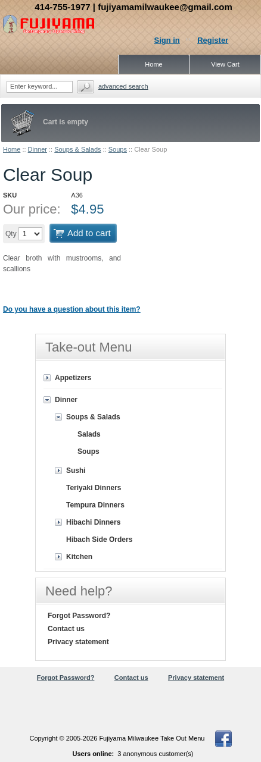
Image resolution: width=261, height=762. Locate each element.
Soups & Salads (77, 149)
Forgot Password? (79, 616)
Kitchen (79, 557)
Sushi (76, 470)
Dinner (37, 149)
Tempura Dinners (95, 505)
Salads (89, 434)
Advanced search (123, 86)
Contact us (66, 629)
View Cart (225, 64)
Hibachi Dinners (93, 522)
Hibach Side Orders (99, 539)
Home (11, 149)
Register (212, 40)
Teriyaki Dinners (93, 488)
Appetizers (73, 378)
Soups (117, 149)
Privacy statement (78, 642)
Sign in (166, 40)
